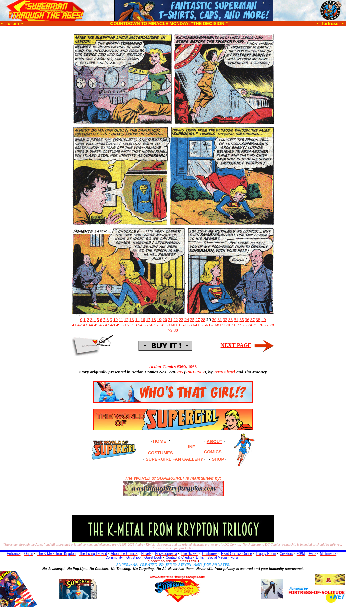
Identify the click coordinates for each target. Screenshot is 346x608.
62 (184, 324)
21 (170, 319)
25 (192, 319)
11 (121, 319)
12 (126, 319)
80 (176, 330)
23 (181, 319)
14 (137, 319)
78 (272, 324)
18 (153, 319)
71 (233, 324)
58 (162, 324)
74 (250, 324)
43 (85, 324)
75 (255, 324)
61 (178, 324)
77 (266, 324)
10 (115, 319)
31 (219, 319)
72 (239, 324)
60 (173, 324)
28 (203, 319)
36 (247, 319)
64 (195, 324)
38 (258, 319)
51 (129, 324)
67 (211, 324)
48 (112, 324)
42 (79, 324)
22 (175, 319)
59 (167, 324)
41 (74, 324)
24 (186, 319)
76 (261, 324)
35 (241, 319)
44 (91, 324)
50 (123, 324)
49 (118, 324)
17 (148, 319)
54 (140, 324)
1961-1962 (195, 371)
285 (179, 371)
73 (244, 324)
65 (200, 324)
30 (214, 319)
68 (217, 324)
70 (228, 324)
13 (131, 319)
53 (134, 324)
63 (189, 324)
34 (236, 319)
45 (96, 324)
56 (151, 324)
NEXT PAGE (236, 345)
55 (145, 324)
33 (230, 319)
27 (197, 319)
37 (252, 319)
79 (170, 330)
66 (206, 324)
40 (263, 319)
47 (107, 324)
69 (222, 324)
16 (143, 319)
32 (225, 319)
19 (159, 319)
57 (156, 324)
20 (165, 319)
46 (101, 324)
